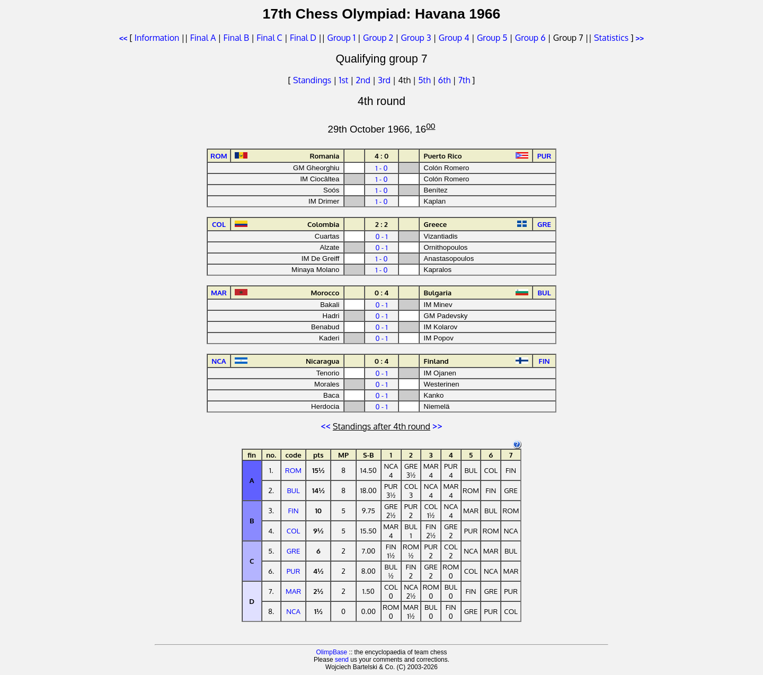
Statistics (611, 37)
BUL (293, 490)
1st (344, 80)
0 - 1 (381, 236)
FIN (293, 510)
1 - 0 (381, 167)
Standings (312, 80)
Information (157, 37)
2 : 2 (381, 224)
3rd (385, 80)
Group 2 (378, 37)
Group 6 (530, 37)
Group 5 (492, 37)
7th (465, 80)
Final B (236, 37)
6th (445, 80)
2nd (364, 80)
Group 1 (341, 37)
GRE (293, 550)
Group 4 (454, 37)
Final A (203, 37)
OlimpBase (332, 652)
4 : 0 (382, 155)
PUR (293, 570)
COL (293, 530)
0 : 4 (382, 292)
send (342, 659)
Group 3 (416, 37)
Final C (269, 37)
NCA (293, 611)
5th (425, 80)
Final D (303, 37)
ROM (293, 470)
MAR (293, 590)
